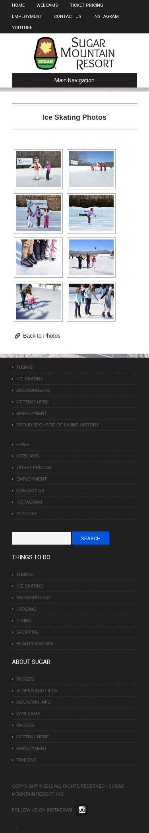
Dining (24, 620)
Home (18, 5)
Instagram (106, 16)
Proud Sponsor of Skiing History (57, 424)
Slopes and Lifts (36, 690)
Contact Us (67, 16)
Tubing (24, 367)
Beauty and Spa (35, 643)
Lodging (26, 609)
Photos (25, 725)
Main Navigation (56, 80)
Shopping (27, 632)
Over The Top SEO (15, 828)
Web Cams (28, 713)
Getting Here (32, 401)
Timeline (26, 759)
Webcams (47, 5)
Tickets (25, 679)
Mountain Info (33, 702)
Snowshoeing (33, 390)
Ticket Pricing (86, 5)
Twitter (82, 810)
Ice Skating (30, 378)
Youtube (22, 27)
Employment (27, 16)
